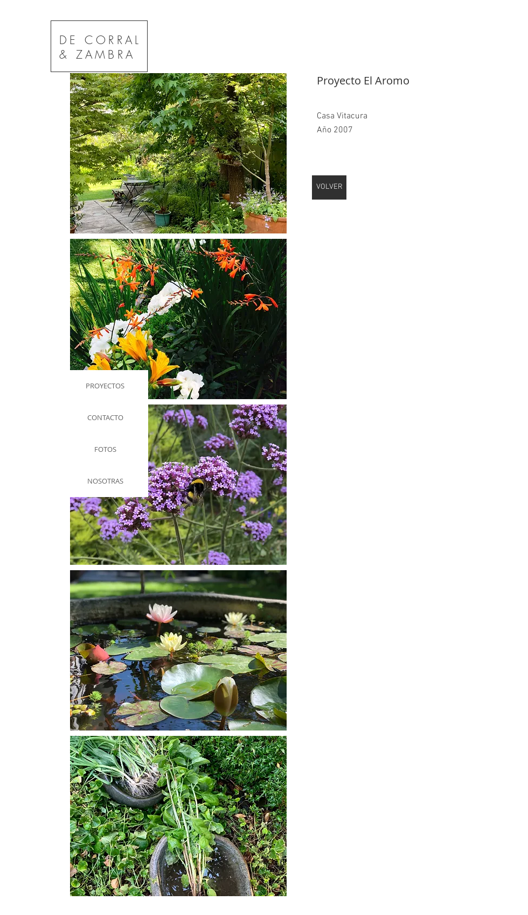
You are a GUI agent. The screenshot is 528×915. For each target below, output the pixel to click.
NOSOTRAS (105, 481)
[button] (178, 153)
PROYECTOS (105, 386)
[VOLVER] (329, 187)
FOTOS (105, 449)
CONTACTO (105, 417)
